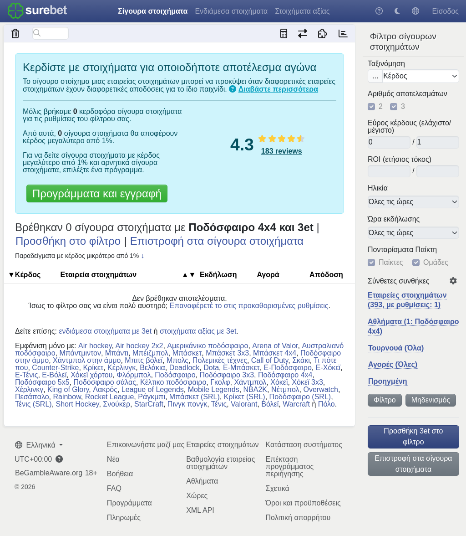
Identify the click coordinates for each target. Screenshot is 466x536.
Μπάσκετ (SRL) (194, 397)
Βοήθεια (120, 474)
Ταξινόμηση (386, 63)
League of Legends (153, 389)
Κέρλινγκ (121, 367)
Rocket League (109, 397)
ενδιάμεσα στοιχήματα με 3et (105, 331)
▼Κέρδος (24, 274)
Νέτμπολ (285, 389)
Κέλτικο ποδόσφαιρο (173, 382)
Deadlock (184, 367)
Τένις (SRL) (33, 404)
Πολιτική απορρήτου (297, 517)
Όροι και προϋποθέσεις (302, 503)
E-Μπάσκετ (241, 367)
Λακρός (105, 389)
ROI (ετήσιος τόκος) (399, 159)
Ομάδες (435, 262)
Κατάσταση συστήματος (303, 444)
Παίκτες (391, 262)
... (375, 76)
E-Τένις (26, 375)
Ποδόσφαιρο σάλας (104, 382)
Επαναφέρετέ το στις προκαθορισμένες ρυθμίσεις (249, 305)
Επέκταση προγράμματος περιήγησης (289, 466)
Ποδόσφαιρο (175, 375)
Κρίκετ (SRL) (244, 397)
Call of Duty (270, 360)
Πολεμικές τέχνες (219, 360)
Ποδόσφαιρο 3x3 (226, 375)
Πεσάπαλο (32, 397)
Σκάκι (301, 360)
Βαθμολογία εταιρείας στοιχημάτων (220, 462)
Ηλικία (378, 188)
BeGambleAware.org (48, 473)
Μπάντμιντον (80, 353)
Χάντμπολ (250, 382)
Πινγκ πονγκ (187, 404)
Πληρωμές (124, 517)
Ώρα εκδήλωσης (394, 219)
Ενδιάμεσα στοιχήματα (231, 11)
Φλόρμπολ (133, 375)
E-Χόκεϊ (328, 367)
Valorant (244, 404)
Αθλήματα (202, 481)
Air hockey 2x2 (139, 346)
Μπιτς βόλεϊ (143, 360)
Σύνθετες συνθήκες (399, 281)
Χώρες (197, 496)
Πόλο (326, 404)
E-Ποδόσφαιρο (288, 367)
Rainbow (67, 397)
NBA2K (255, 389)
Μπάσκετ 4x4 (274, 353)
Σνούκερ (116, 404)
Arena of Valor (275, 346)
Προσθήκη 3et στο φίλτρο (413, 436)
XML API (200, 510)
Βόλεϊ (270, 404)
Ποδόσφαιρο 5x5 (42, 382)
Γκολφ (220, 382)
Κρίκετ (93, 367)
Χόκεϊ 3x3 (307, 382)
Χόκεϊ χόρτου (91, 375)
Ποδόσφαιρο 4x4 (285, 375)
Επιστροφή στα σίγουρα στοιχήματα (413, 463)
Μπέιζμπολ (150, 353)
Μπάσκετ (187, 353)
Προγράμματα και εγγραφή (97, 193)
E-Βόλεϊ (54, 375)
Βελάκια (152, 367)
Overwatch (320, 389)
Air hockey (95, 346)
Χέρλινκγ (29, 389)
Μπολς (177, 360)
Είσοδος (445, 11)
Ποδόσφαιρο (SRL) (300, 397)
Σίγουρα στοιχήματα (152, 11)
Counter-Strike (55, 367)
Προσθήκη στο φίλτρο (68, 241)
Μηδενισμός (431, 400)
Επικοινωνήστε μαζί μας (145, 444)
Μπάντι (116, 353)
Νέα (113, 459)
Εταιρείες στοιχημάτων (222, 444)
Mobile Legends (213, 389)
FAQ (114, 488)
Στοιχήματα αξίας (302, 11)
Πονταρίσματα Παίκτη (402, 249)
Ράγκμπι (151, 397)
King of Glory (68, 389)
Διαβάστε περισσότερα (278, 89)
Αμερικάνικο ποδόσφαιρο (207, 346)
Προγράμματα (129, 503)
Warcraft (296, 404)
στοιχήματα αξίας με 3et (198, 331)
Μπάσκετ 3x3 (227, 353)
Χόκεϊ (279, 382)
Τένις (219, 404)
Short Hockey (77, 404)
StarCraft (148, 404)
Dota (211, 367)
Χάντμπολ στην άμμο (87, 360)
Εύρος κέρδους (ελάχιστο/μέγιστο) (409, 126)
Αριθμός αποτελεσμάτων (407, 94)
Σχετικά (277, 488)
